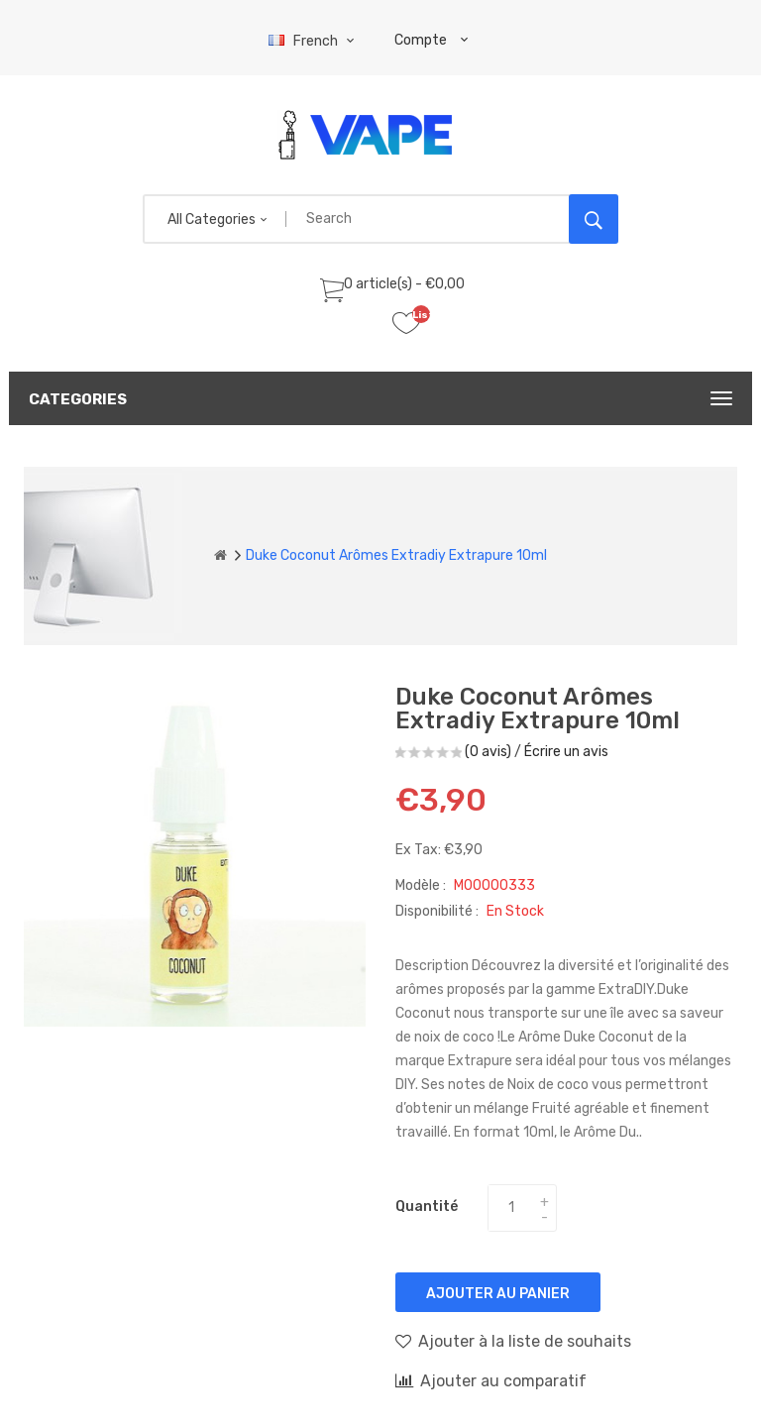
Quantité (426, 1206)
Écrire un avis (566, 751)
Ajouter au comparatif (491, 1380)
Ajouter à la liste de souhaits (513, 1341)
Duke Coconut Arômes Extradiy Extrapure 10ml (396, 555)
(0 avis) (488, 751)
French (314, 41)
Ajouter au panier (498, 1293)
